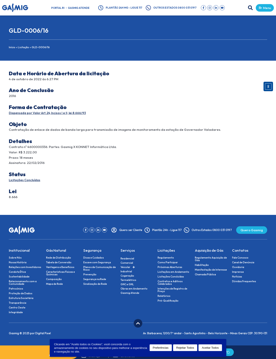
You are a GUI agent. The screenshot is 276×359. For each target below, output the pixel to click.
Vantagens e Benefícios (60, 267)
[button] (247, 7)
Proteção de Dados (20, 293)
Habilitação (202, 265)
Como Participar (168, 262)
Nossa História (17, 262)
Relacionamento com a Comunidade (23, 282)
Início (12, 47)
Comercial (127, 262)
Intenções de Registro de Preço (172, 290)
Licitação (24, 47)
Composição (54, 279)
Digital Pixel (43, 333)
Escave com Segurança (97, 262)
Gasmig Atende (79, 8)
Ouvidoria (238, 267)
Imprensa (238, 272)
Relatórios (164, 296)
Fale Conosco (240, 257)
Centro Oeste (17, 307)
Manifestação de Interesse (211, 269)
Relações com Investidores (25, 267)
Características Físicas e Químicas (60, 273)
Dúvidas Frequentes (244, 281)
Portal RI (57, 8)
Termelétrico (128, 280)
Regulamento (166, 257)
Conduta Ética (17, 272)
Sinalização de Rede (95, 284)
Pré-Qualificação (168, 300)
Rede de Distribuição (58, 257)
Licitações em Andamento (173, 272)
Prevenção (89, 274)
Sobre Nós (15, 257)
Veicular (128, 267)
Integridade (16, 312)
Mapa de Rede (54, 284)
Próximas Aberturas (170, 267)
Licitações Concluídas (25, 180)
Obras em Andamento (134, 288)
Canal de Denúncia (243, 262)
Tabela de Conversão (58, 262)
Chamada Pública (205, 274)
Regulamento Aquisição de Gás (211, 259)
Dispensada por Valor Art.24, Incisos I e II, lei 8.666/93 (49, 113)
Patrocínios (16, 288)
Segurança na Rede (94, 279)
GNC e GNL (127, 284)
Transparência (17, 303)
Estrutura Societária (21, 298)
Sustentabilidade (19, 276)
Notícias (237, 276)
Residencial (127, 258)
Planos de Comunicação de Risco (99, 268)
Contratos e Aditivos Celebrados (170, 282)
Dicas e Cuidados (93, 257)
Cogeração (127, 275)
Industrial (126, 271)
